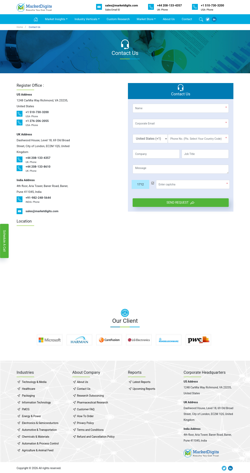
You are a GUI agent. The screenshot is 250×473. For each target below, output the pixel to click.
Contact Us (34, 27)
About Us (169, 19)
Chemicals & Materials (35, 436)
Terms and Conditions (90, 429)
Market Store (145, 19)
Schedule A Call (4, 241)
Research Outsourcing (90, 395)
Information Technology (36, 402)
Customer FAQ (86, 409)
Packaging (28, 395)
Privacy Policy (85, 423)
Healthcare (28, 388)
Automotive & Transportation (39, 429)
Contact (187, 19)
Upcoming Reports (144, 388)
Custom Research (118, 19)
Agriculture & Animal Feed (37, 450)
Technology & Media (34, 382)
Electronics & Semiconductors (40, 423)
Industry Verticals (86, 19)
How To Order (85, 416)
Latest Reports (141, 382)
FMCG (25, 409)
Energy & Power (31, 416)
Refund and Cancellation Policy (96, 436)
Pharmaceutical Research (92, 402)
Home (20, 27)
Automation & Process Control (40, 443)
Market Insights (55, 19)
